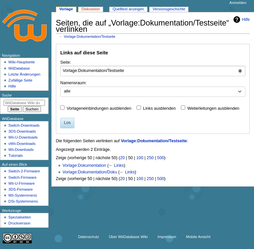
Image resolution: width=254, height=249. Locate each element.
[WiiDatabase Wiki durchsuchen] (24, 103)
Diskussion (90, 9)
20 (122, 158)
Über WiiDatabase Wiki (128, 237)
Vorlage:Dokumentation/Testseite (89, 36)
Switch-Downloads (23, 125)
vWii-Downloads (21, 144)
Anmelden (238, 3)
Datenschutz (88, 237)
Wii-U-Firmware (21, 183)
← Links (116, 165)
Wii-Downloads (20, 150)
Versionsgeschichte (168, 9)
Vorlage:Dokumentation (84, 165)
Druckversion (19, 223)
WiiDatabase (19, 68)
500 (160, 158)
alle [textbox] (67, 91)
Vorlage (66, 9)
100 (139, 158)
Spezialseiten (19, 217)
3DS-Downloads (22, 131)
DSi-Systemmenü (23, 201)
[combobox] (152, 71)
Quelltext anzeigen (128, 9)
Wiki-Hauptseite (21, 62)
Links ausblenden (159, 108)
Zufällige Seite (20, 80)
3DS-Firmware (20, 189)
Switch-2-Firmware (24, 171)
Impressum (166, 237)
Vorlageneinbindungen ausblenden (99, 108)
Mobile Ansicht (198, 237)
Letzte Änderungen (24, 74)
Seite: (65, 62)
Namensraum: (73, 83)
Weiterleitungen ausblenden (213, 108)
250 (150, 158)
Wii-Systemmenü (22, 195)
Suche (7, 95)
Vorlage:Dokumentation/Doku (90, 172)
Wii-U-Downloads (22, 137)
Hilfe (241, 19)
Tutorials (15, 155)
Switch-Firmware (22, 177)
